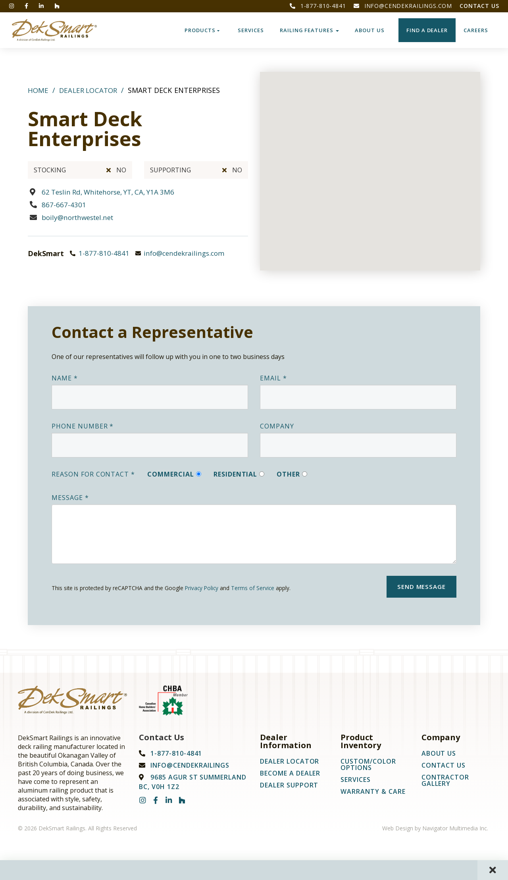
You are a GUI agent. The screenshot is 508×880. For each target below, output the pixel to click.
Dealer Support (289, 787)
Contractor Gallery (445, 782)
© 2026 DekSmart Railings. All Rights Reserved (77, 830)
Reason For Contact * (93, 474)
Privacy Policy (201, 588)
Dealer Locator (90, 90)
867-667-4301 (64, 204)
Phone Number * (83, 426)
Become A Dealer (290, 775)
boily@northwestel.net (80, 217)
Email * (273, 378)
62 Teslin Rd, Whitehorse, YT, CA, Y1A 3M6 (113, 192)
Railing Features (309, 30)
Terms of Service (252, 588)
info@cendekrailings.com (403, 6)
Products (202, 30)
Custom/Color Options (368, 766)
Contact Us (479, 6)
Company (277, 426)
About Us (370, 30)
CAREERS (476, 30)
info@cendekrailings (189, 767)
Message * (70, 497)
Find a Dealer (427, 30)
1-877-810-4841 (318, 6)
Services (251, 30)
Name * (65, 378)
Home (38, 90)
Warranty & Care (373, 793)
